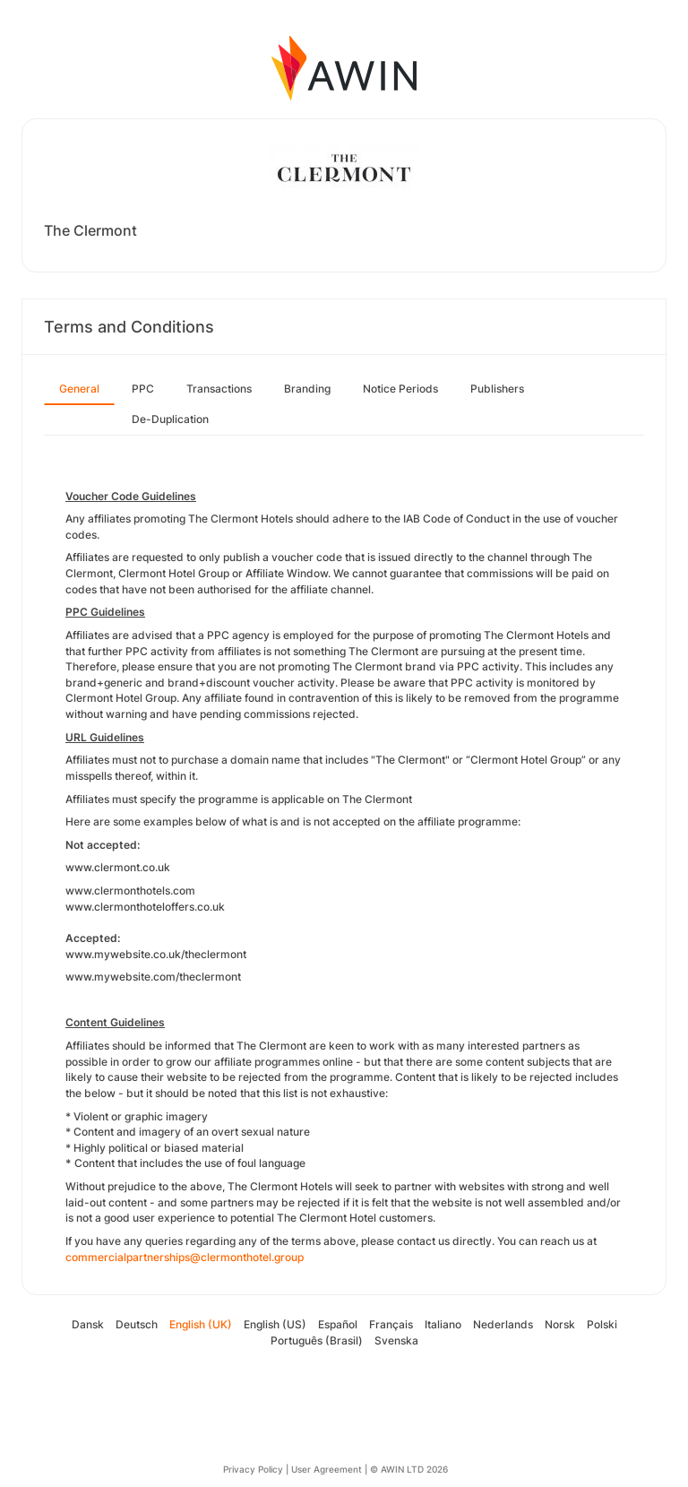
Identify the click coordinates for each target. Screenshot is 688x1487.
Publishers (497, 388)
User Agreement (326, 1469)
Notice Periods (400, 388)
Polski (602, 1324)
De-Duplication (170, 419)
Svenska (396, 1340)
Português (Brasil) (317, 1340)
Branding (307, 388)
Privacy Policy (253, 1469)
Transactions (219, 388)
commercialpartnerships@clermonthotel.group (184, 1257)
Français (391, 1324)
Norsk (560, 1324)
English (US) (275, 1324)
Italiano (443, 1324)
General (79, 388)
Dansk (88, 1324)
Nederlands (503, 1324)
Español (337, 1324)
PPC (143, 388)
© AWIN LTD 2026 (409, 1469)
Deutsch (137, 1324)
